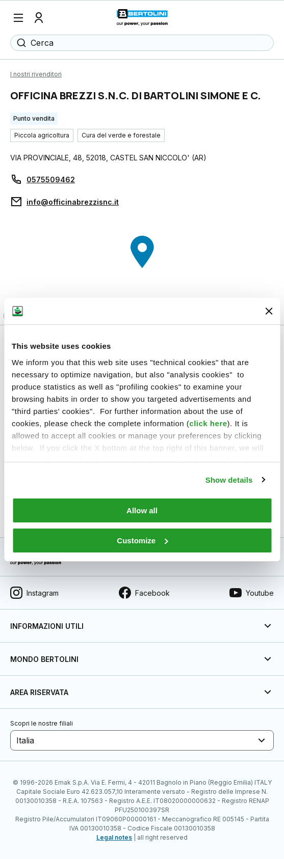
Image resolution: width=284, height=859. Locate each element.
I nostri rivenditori (36, 74)
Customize (142, 540)
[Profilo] (39, 18)
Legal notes (114, 837)
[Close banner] (268, 311)
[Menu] (18, 18)
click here (208, 423)
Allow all (142, 510)
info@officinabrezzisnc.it (73, 202)
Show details (229, 480)
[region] (142, 271)
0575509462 (51, 179)
